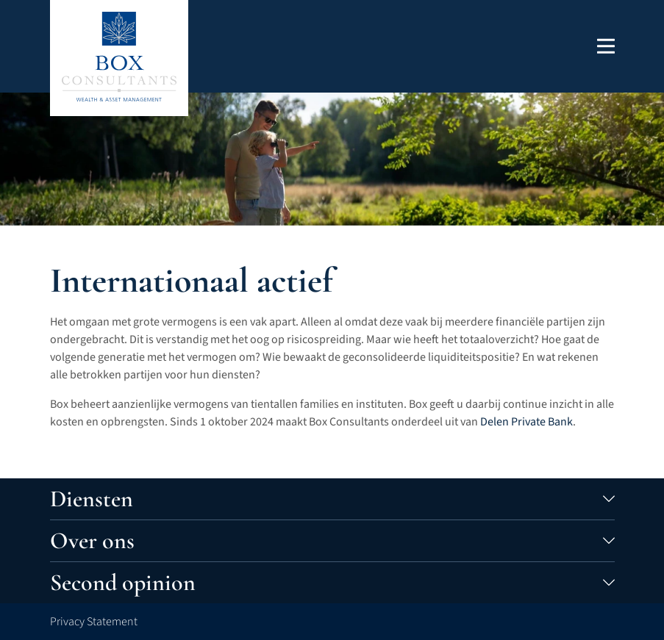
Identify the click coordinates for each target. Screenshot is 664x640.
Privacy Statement (94, 621)
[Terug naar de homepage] (119, 56)
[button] (606, 46)
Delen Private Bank (526, 422)
